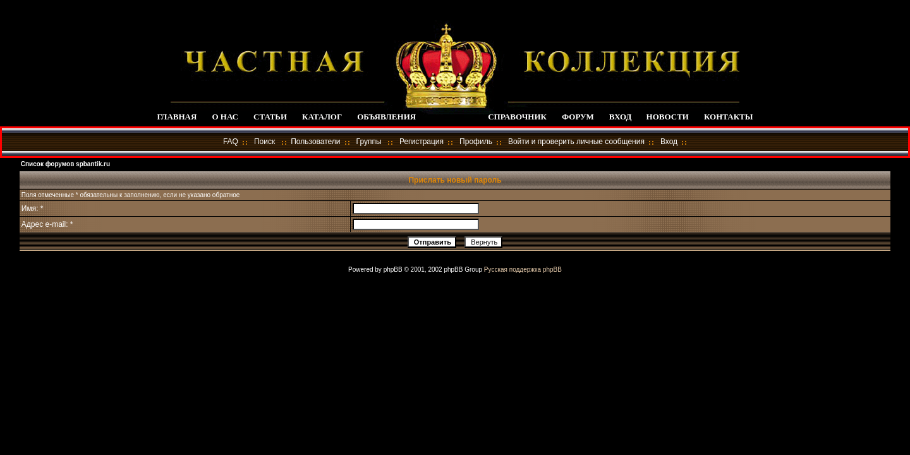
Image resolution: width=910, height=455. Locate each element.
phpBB (393, 269)
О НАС (225, 116)
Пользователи (315, 141)
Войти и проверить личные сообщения (576, 141)
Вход (668, 141)
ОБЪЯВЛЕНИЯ (386, 116)
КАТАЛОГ (322, 116)
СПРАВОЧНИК (517, 116)
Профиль (475, 141)
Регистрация (421, 141)
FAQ (230, 141)
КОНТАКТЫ (728, 116)
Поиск (264, 141)
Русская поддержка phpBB (523, 269)
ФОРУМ (578, 116)
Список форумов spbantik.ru (65, 164)
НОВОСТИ (667, 116)
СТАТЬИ (270, 116)
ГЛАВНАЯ (177, 116)
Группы (369, 141)
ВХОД (620, 116)
